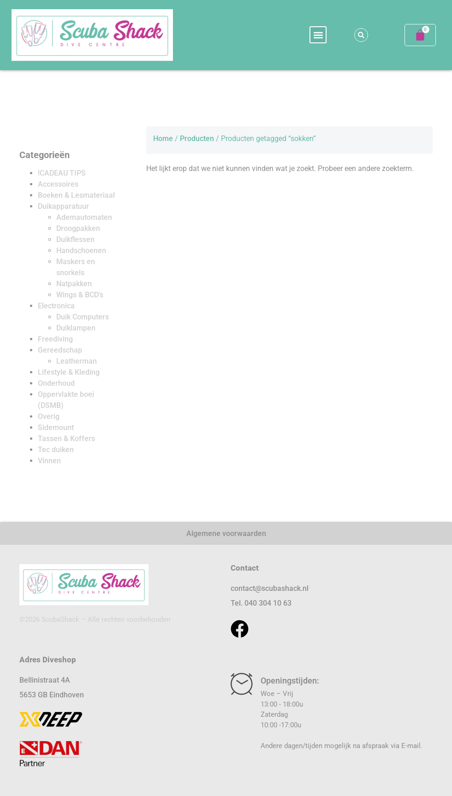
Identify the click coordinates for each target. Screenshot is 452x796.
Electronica (56, 305)
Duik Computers (82, 317)
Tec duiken (56, 449)
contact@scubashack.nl (270, 588)
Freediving (55, 339)
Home (163, 138)
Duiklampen (75, 328)
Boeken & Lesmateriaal (76, 195)
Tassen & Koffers (66, 438)
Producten (197, 138)
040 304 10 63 (267, 603)
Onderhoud (56, 383)
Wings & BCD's (79, 294)
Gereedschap (60, 350)
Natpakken (74, 283)
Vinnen (49, 460)
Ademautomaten (84, 217)
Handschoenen (81, 250)
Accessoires (58, 184)
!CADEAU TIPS (62, 173)
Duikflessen (75, 239)
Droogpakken (78, 228)
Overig (48, 416)
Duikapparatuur (63, 206)
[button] (318, 34)
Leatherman (76, 361)
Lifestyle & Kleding (69, 372)
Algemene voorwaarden (226, 533)
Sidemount (56, 427)
